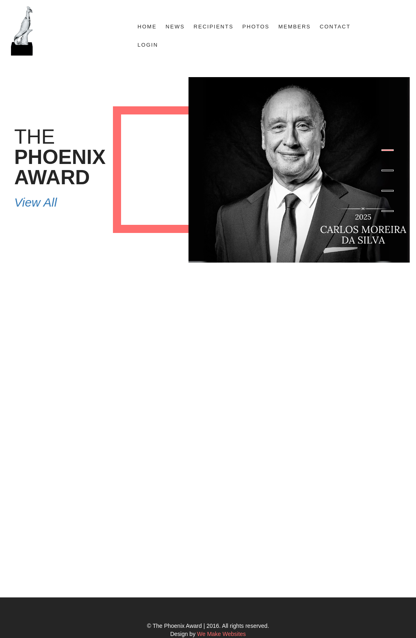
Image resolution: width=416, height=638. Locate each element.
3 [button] (387, 191)
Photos (256, 27)
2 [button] (387, 170)
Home (147, 27)
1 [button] (387, 150)
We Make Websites (221, 634)
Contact (335, 27)
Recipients (214, 27)
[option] (208, 170)
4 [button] (387, 211)
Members (294, 27)
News (175, 27)
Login (148, 45)
